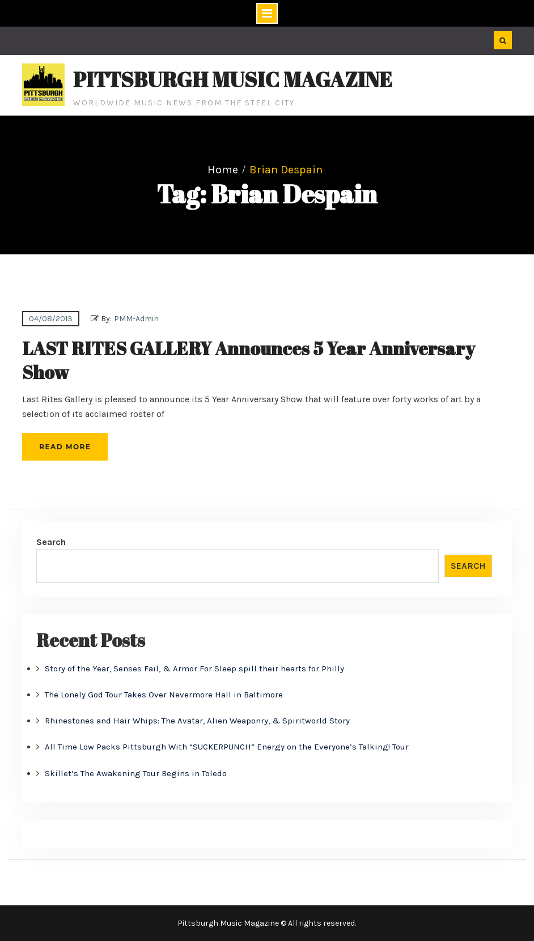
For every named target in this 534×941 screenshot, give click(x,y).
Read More (65, 446)
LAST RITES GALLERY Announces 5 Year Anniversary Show (248, 360)
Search (51, 542)
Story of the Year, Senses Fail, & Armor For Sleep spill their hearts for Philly (194, 668)
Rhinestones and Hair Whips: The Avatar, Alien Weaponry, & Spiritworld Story (197, 721)
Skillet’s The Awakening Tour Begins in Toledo (136, 773)
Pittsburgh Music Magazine (232, 79)
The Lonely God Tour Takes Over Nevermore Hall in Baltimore (164, 694)
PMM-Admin (136, 318)
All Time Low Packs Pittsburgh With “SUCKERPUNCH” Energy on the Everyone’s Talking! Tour (227, 747)
